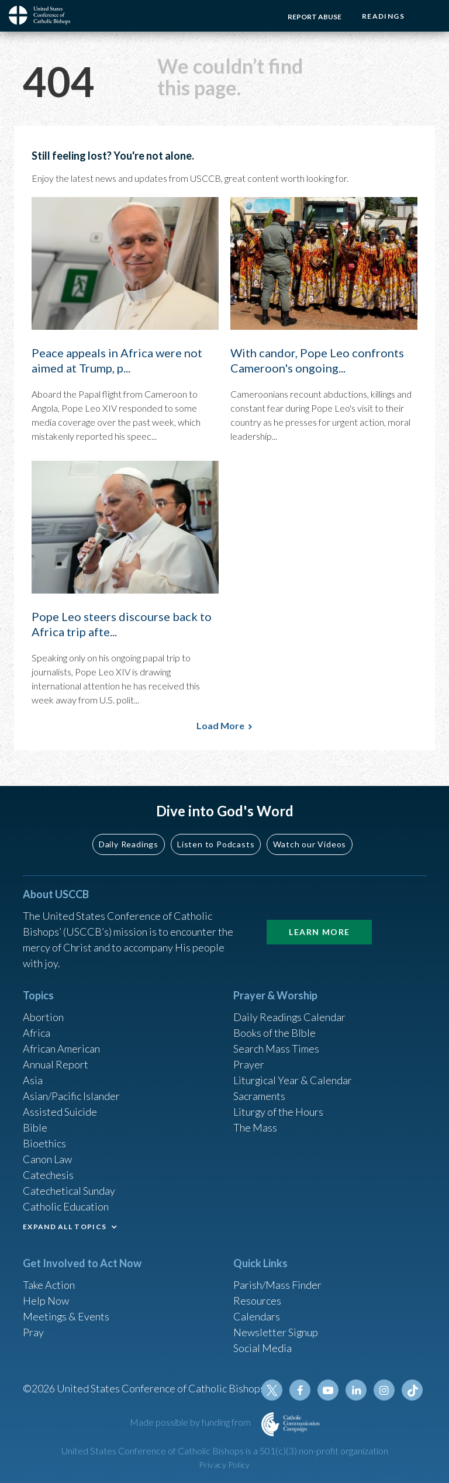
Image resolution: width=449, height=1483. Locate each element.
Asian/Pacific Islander (71, 1095)
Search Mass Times (276, 1048)
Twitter (271, 1390)
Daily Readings (128, 844)
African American (61, 1048)
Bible (35, 1127)
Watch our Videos (309, 844)
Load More (220, 725)
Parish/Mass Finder (277, 1284)
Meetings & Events (66, 1316)
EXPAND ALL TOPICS (64, 1226)
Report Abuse (314, 16)
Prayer (248, 1064)
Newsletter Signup (276, 1332)
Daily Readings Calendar (289, 1016)
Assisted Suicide (60, 1111)
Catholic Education (66, 1206)
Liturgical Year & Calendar (293, 1080)
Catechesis (48, 1174)
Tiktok (412, 1390)
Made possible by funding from (191, 1421)
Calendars (256, 1316)
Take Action (49, 1284)
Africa (36, 1032)
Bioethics (44, 1143)
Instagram (384, 1390)
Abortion (43, 1016)
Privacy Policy (224, 1465)
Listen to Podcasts (215, 844)
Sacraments (259, 1095)
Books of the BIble (274, 1032)
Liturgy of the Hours (278, 1111)
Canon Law (47, 1159)
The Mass (255, 1127)
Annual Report (55, 1064)
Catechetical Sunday (69, 1190)
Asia (33, 1080)
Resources (257, 1300)
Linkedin (356, 1390)
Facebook (299, 1390)
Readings (383, 16)
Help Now (46, 1300)
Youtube (328, 1390)
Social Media (262, 1347)
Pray (33, 1332)
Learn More (319, 932)
